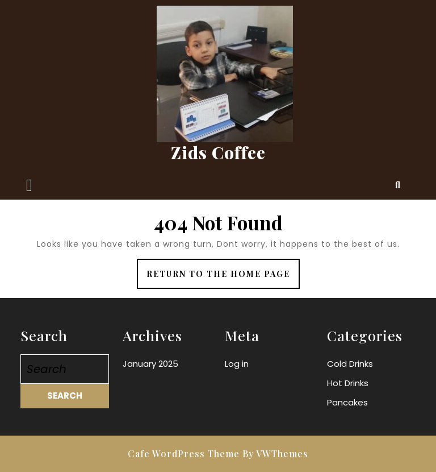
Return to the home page (223, 278)
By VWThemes (275, 453)
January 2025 (150, 364)
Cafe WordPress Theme (184, 453)
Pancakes (347, 402)
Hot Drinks (347, 383)
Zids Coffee (218, 152)
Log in (237, 364)
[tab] (29, 185)
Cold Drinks (350, 364)
